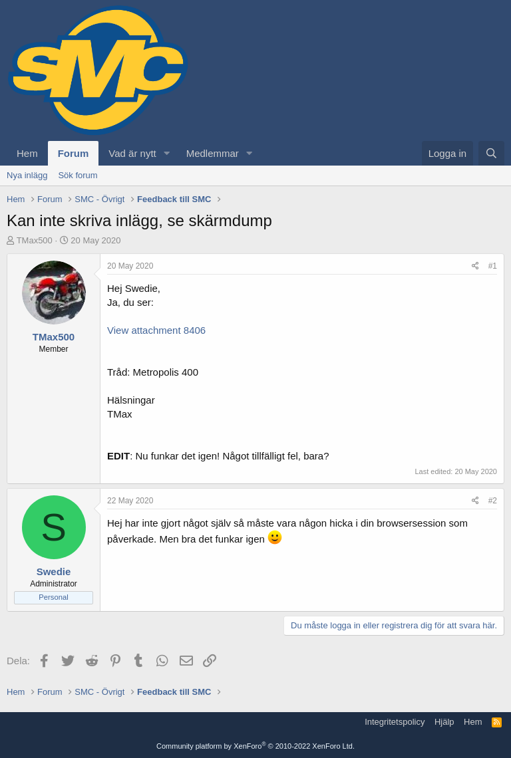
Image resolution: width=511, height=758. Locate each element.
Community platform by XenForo (255, 746)
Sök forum (77, 175)
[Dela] (475, 266)
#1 (492, 266)
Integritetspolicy (395, 722)
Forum (73, 153)
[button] (167, 153)
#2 (492, 500)
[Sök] (491, 153)
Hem (27, 153)
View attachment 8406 (156, 330)
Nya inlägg (27, 175)
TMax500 (35, 240)
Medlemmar (212, 153)
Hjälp (444, 722)
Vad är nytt (132, 153)
